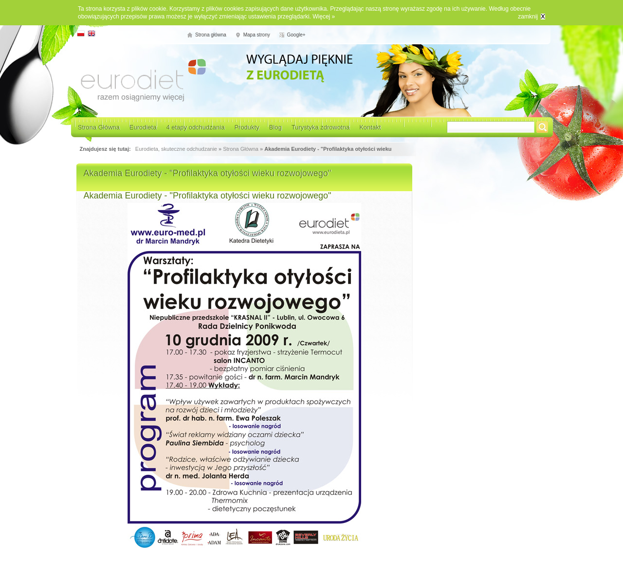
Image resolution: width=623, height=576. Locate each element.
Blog (275, 127)
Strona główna (210, 34)
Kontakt (370, 127)
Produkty (247, 127)
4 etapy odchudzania (195, 127)
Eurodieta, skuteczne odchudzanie (176, 149)
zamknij (528, 16)
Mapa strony (256, 34)
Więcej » (323, 16)
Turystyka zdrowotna (320, 127)
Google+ (296, 34)
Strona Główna (99, 127)
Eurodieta (143, 127)
